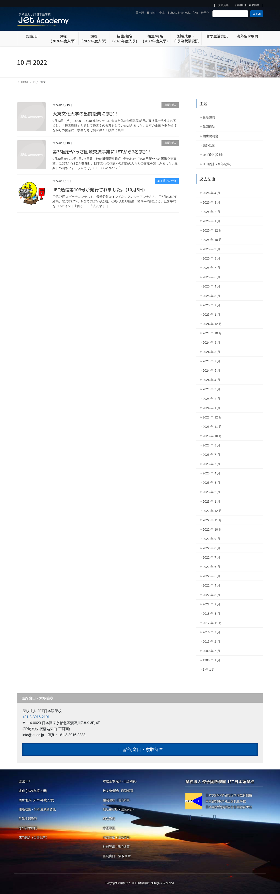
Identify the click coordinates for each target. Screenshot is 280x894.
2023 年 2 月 (211, 492)
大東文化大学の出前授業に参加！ (85, 113)
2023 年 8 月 (211, 445)
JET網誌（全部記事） (218, 164)
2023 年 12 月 (212, 417)
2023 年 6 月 (211, 464)
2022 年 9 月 (211, 539)
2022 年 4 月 (211, 585)
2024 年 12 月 (212, 324)
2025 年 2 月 (211, 305)
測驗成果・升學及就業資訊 (37, 809)
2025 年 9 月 (211, 249)
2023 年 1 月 (211, 501)
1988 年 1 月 (211, 660)
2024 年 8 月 (211, 352)
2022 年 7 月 (211, 557)
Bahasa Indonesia (179, 12)
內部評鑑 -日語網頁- (116, 837)
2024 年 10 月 (212, 333)
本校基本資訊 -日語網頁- (120, 781)
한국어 (205, 12)
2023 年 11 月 (212, 426)
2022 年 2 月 (211, 604)
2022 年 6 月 (211, 567)
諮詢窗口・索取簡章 (247, 5)
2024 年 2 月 (211, 398)
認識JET (24, 781)
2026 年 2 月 (211, 212)
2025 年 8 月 (211, 258)
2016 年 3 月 (211, 632)
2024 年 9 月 (211, 342)
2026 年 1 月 (211, 221)
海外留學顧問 (28, 828)
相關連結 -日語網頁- (116, 800)
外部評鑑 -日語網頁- (116, 846)
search (257, 13)
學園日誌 (170, 105)
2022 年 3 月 (211, 595)
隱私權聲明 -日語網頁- (118, 809)
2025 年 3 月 (211, 296)
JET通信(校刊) (167, 180)
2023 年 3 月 (211, 482)
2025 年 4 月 (211, 286)
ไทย (195, 12)
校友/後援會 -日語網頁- (118, 791)
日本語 (140, 12)
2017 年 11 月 (212, 623)
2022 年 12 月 (212, 511)
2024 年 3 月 (211, 389)
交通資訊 (223, 5)
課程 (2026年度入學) (33, 791)
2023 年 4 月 (211, 473)
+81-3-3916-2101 (36, 717)
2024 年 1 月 (211, 408)
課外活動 (209, 145)
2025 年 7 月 (211, 268)
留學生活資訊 (28, 819)
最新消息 (209, 117)
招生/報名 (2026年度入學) (36, 800)
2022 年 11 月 (212, 520)
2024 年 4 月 (211, 380)
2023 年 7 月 (211, 454)
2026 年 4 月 (211, 193)
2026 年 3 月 (211, 202)
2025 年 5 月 (211, 277)
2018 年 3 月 (211, 613)
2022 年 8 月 (211, 548)
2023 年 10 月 (212, 436)
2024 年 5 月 (211, 370)
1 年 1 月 (209, 669)
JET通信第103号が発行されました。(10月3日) (98, 189)
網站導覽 (109, 819)
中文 (162, 12)
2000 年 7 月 (211, 651)
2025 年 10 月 (212, 240)
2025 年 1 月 (211, 314)
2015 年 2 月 (211, 641)
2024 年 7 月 (211, 361)
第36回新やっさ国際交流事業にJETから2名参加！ (102, 151)
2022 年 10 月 (212, 529)
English (151, 12)
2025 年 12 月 (212, 230)
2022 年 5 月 (211, 576)
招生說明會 (210, 136)
